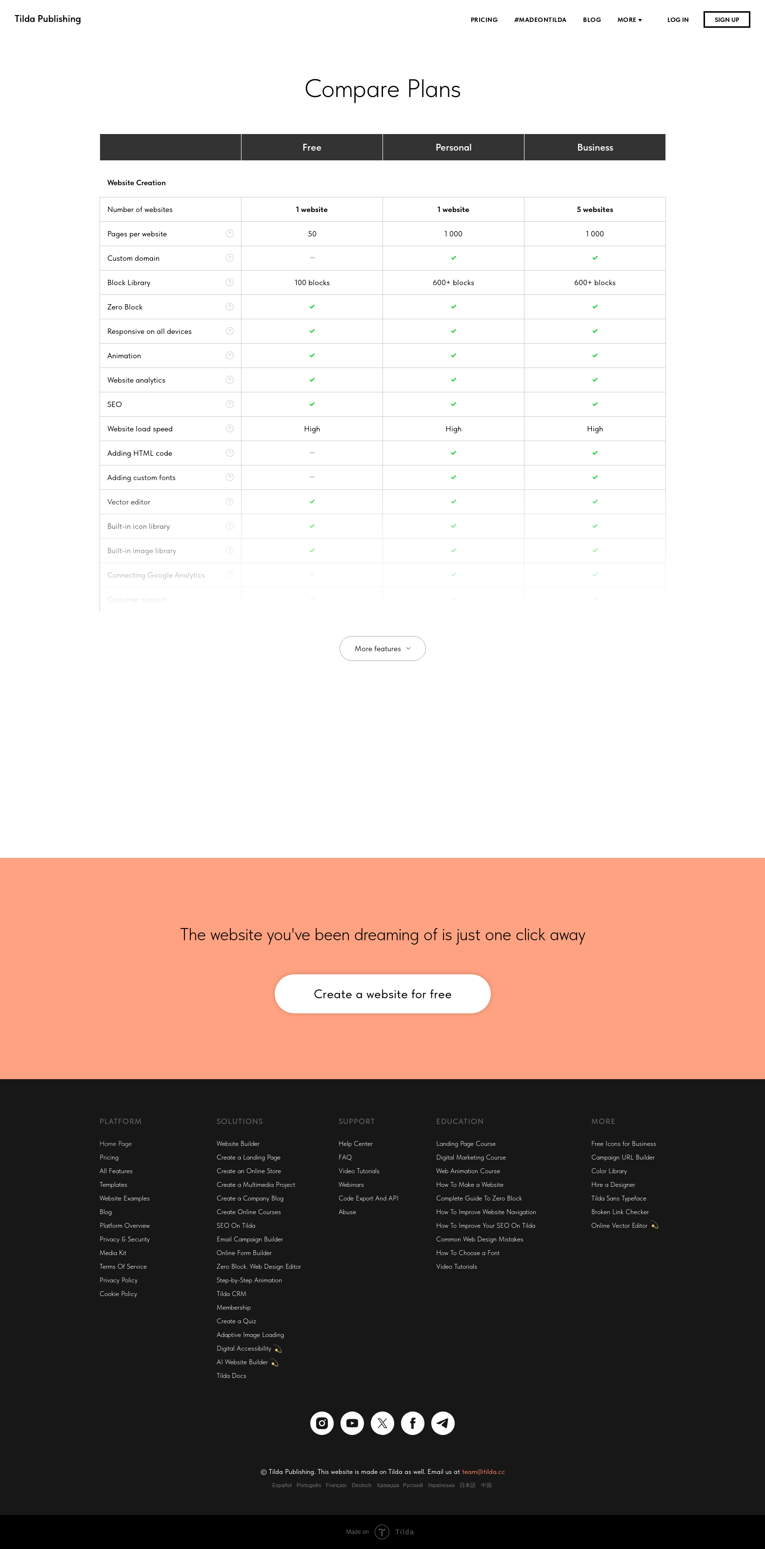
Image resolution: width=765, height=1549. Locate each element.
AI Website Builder (242, 1362)
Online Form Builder (244, 1253)
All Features (116, 1171)
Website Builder (238, 1143)
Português (309, 1485)
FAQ (345, 1157)
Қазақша (388, 1485)
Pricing (485, 19)
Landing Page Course (466, 1143)
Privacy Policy (119, 1280)
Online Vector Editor (619, 1225)
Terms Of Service (123, 1266)
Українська (441, 1485)
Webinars (351, 1184)
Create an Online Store (249, 1171)
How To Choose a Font (468, 1253)
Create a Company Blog (250, 1198)
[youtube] (352, 1423)
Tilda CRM (231, 1293)
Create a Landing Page (249, 1157)
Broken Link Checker (620, 1212)
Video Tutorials (359, 1171)
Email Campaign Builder (250, 1239)
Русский (413, 1485)
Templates (113, 1184)
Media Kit (113, 1253)
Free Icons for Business (623, 1143)
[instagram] (322, 1423)
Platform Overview (125, 1225)
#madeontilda (541, 19)
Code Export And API (369, 1198)
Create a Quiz (236, 1321)
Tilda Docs (231, 1375)
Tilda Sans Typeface (618, 1198)
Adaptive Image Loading (250, 1334)
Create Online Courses (249, 1212)
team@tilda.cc (483, 1471)
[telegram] (443, 1423)
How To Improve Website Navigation (486, 1212)
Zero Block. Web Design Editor (259, 1266)
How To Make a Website (469, 1184)
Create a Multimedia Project (256, 1184)
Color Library (609, 1171)
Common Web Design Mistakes (479, 1239)
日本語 (468, 1485)
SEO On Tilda (236, 1225)
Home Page (116, 1143)
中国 (486, 1485)
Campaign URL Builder (623, 1157)
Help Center (356, 1143)
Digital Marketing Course (471, 1157)
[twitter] (382, 1423)
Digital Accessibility (244, 1348)
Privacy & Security (125, 1239)
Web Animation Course (468, 1171)
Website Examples (125, 1198)
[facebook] (412, 1423)
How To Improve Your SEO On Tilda (485, 1225)
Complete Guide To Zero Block (479, 1198)
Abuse (347, 1212)
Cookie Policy (118, 1293)
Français (336, 1485)
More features (378, 648)
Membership (234, 1307)
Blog (593, 19)
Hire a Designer (613, 1184)
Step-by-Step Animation (249, 1280)
